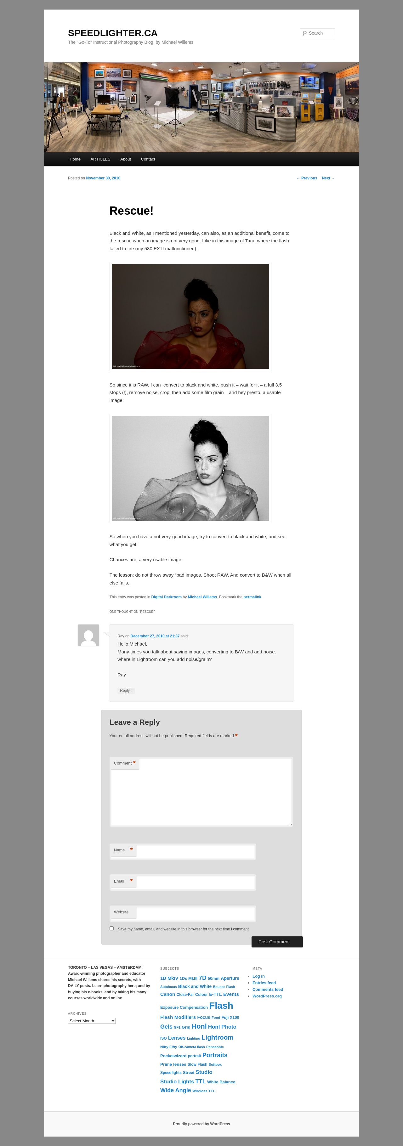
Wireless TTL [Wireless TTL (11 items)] (203, 1091)
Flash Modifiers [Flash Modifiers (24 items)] (178, 1017)
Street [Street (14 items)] (188, 1072)
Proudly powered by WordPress (201, 1124)
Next (328, 178)
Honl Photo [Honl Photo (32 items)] (222, 1027)
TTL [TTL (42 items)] (200, 1081)
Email (123, 881)
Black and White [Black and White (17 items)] (195, 986)
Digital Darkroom (166, 597)
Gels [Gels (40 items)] (166, 1027)
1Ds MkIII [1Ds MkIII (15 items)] (189, 978)
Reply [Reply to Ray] (126, 691)
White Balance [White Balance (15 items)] (221, 1082)
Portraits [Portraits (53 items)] (215, 1055)
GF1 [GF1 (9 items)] (177, 1027)
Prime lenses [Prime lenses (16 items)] (173, 1064)
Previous (307, 178)
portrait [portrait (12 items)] (194, 1056)
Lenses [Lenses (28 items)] (177, 1038)
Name (123, 850)
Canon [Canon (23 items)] (167, 994)
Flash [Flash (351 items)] (221, 1005)
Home (75, 159)
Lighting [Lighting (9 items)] (193, 1038)
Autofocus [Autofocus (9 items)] (168, 987)
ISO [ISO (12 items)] (163, 1038)
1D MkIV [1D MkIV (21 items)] (169, 978)
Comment (125, 763)
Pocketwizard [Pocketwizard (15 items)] (173, 1055)
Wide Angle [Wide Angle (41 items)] (175, 1090)
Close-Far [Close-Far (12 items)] (185, 994)
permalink (252, 597)
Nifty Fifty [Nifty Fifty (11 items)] (168, 1047)
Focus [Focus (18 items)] (203, 1017)
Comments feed (268, 989)
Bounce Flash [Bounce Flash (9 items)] (224, 987)
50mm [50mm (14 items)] (213, 978)
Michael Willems (202, 597)
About (125, 159)
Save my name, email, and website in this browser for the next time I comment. (184, 929)
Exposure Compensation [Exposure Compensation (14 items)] (184, 1007)
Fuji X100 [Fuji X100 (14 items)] (230, 1017)
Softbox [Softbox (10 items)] (215, 1064)
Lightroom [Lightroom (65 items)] (218, 1037)
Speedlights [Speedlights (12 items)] (171, 1072)
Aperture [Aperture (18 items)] (230, 978)
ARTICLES (100, 159)
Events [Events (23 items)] (231, 994)
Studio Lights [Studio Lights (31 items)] (177, 1082)
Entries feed (264, 982)
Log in (259, 976)
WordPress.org (267, 996)
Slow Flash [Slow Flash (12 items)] (197, 1064)
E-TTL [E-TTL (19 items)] (215, 994)
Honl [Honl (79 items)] (199, 1026)
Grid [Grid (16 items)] (186, 1027)
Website (121, 912)
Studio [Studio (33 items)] (204, 1072)
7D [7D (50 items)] (203, 977)
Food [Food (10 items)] (216, 1017)
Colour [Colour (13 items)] (201, 994)
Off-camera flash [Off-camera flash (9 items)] (192, 1047)
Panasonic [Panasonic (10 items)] (215, 1047)
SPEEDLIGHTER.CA (113, 33)
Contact (148, 159)
